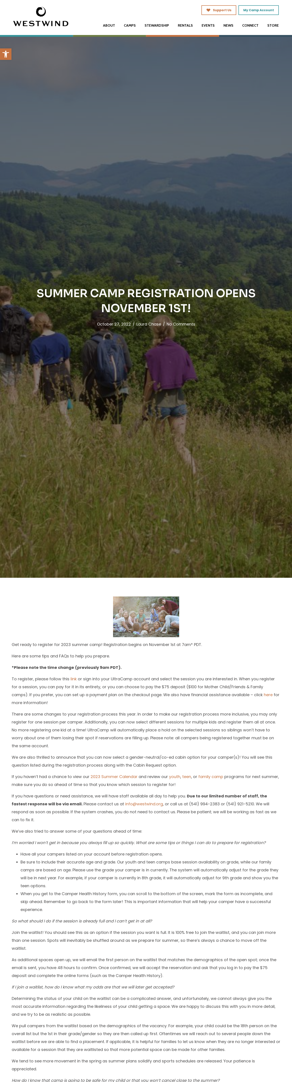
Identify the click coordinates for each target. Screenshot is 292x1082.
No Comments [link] (181, 324)
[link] (5, 54)
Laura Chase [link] (148, 324)
